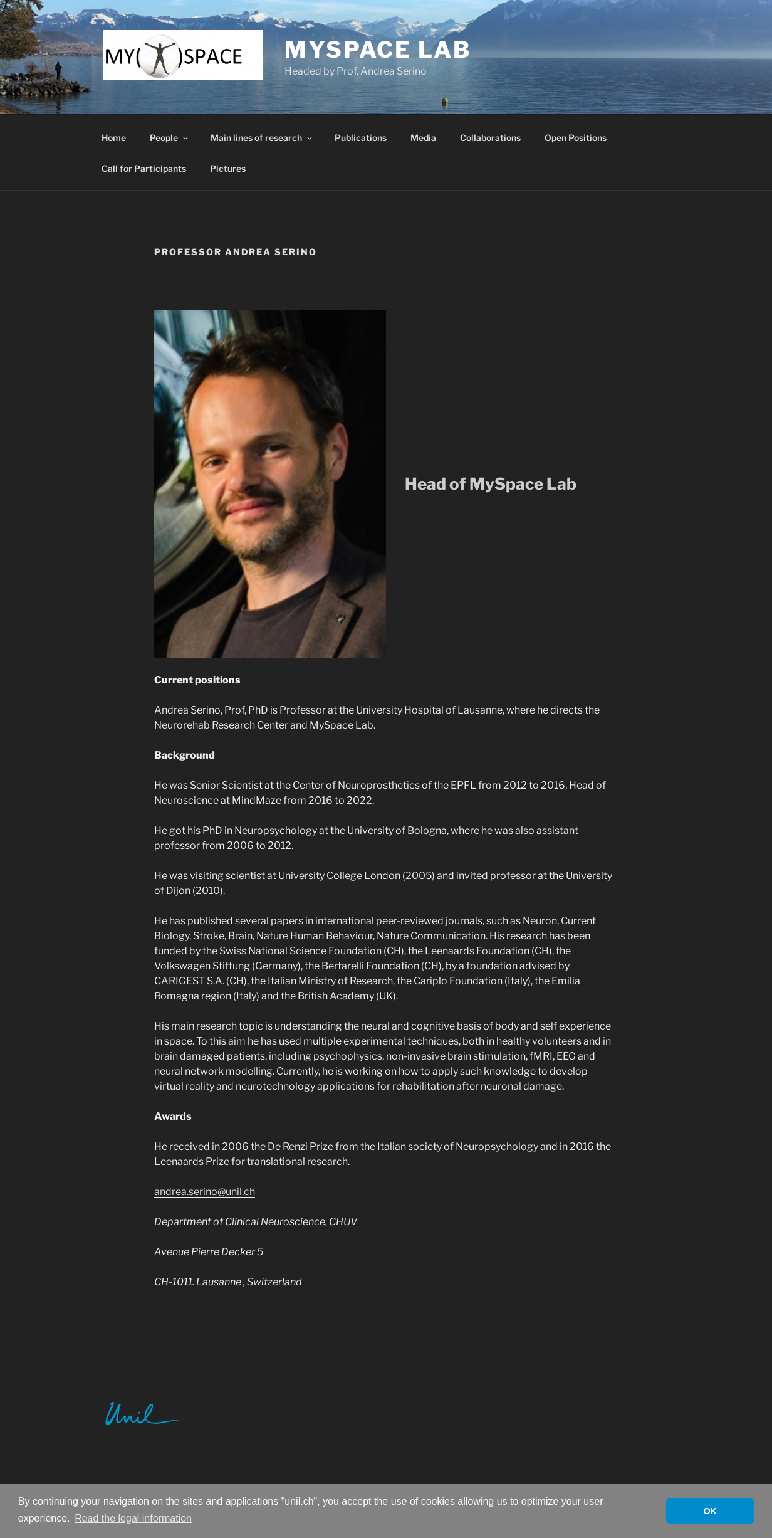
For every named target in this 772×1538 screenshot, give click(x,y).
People (170, 137)
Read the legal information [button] (133, 1518)
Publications (361, 137)
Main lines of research (262, 137)
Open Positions (576, 137)
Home (114, 137)
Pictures (228, 168)
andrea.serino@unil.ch (204, 1192)
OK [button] (710, 1511)
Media (423, 137)
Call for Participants (144, 168)
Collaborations (490, 137)
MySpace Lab (377, 49)
